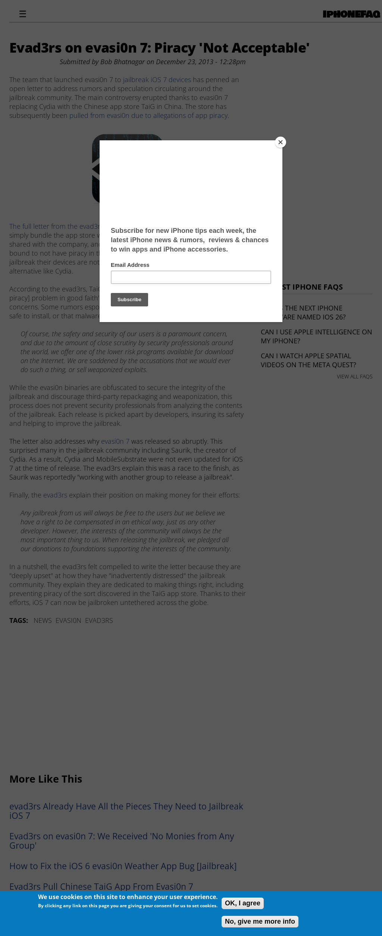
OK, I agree (242, 903)
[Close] (280, 142)
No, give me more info (260, 921)
